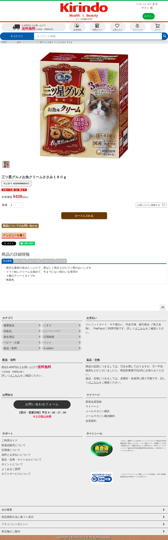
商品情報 (61, 261)
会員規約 (91, 420)
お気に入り (117, 27)
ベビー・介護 (12, 342)
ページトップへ (163, 308)
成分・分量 (34, 261)
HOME (4, 42)
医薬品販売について (13, 445)
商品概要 (7, 261)
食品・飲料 (10, 348)
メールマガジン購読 (98, 411)
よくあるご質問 (11, 469)
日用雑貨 (49, 336)
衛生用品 (9, 336)
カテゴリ (7, 317)
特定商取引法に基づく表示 (17, 516)
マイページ (138, 27)
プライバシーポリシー (15, 524)
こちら (141, 328)
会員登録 (77, 27)
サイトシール (94, 433)
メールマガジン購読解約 (100, 415)
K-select (48, 348)
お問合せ (7, 394)
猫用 (19, 42)
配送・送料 (9, 359)
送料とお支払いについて (16, 454)
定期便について (11, 449)
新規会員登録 (94, 401)
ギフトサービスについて (16, 473)
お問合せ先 (48, 261)
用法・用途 (20, 261)
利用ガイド (97, 27)
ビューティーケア (52, 331)
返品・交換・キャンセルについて (21, 459)
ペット (11, 42)
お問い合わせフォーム (42, 404)
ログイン (148, 16)
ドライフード (28, 42)
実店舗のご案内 (11, 531)
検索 (165, 36)
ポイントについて (12, 464)
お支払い (91, 317)
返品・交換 (93, 359)
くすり (48, 325)
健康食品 (9, 325)
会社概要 (7, 509)
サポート (7, 433)
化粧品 (8, 331)
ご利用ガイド (10, 440)
